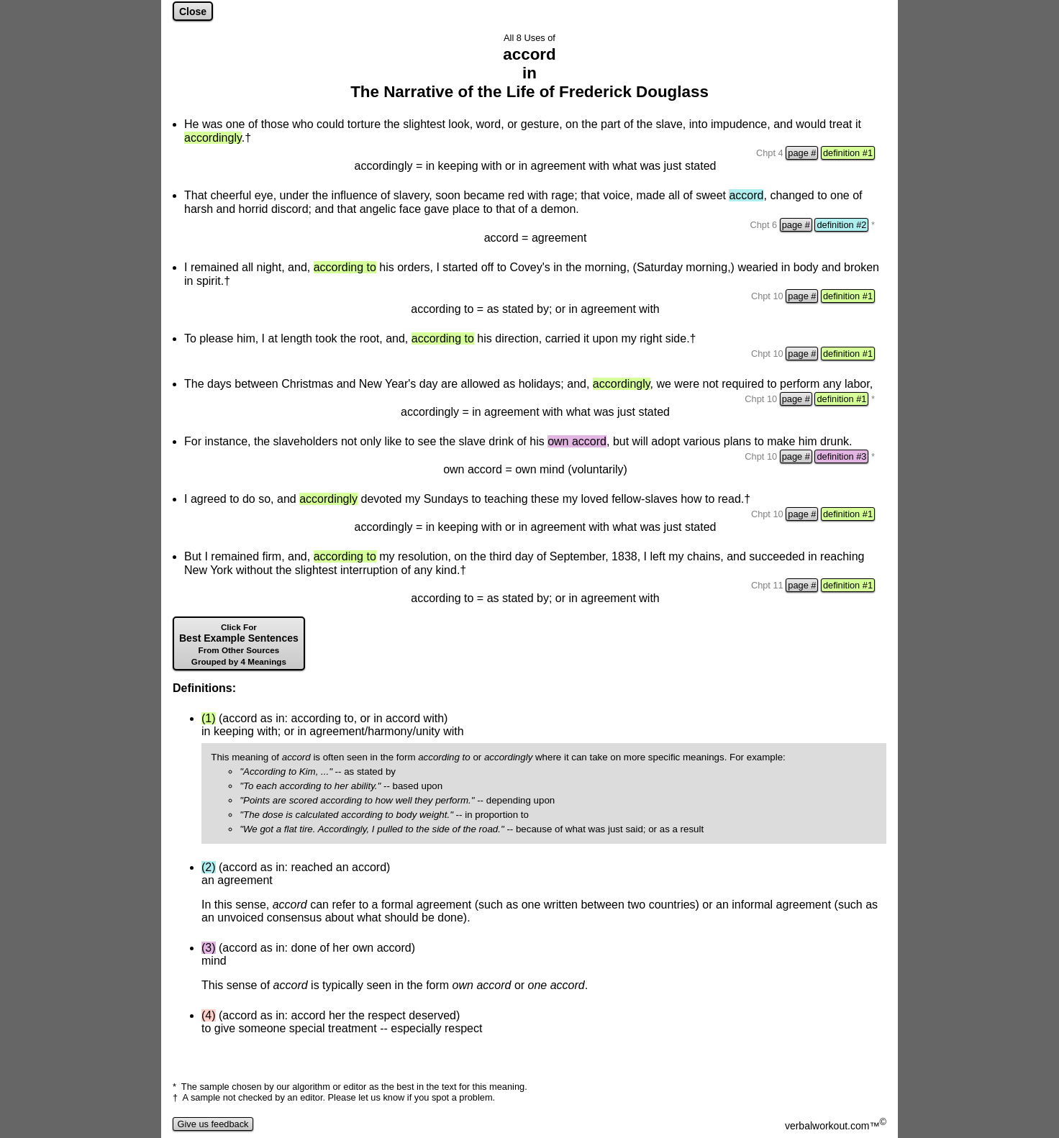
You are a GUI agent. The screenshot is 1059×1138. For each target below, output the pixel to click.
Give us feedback (213, 1124)
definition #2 (841, 224)
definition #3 (841, 456)
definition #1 (848, 152)
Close (192, 11)
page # (802, 152)
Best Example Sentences (239, 644)
